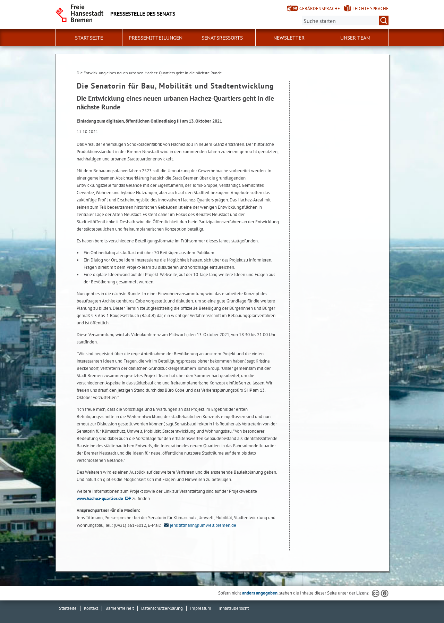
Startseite (89, 38)
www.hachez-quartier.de (100, 498)
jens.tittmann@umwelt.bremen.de (199, 525)
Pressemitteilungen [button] (155, 38)
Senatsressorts (222, 38)
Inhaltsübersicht (234, 608)
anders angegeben (260, 593)
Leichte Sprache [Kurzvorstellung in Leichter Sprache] (370, 8)
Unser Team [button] (355, 38)
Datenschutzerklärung (162, 608)
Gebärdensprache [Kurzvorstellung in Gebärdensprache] (319, 8)
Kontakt (91, 608)
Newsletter (289, 38)
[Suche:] (345, 20)
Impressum (200, 608)
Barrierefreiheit (119, 608)
